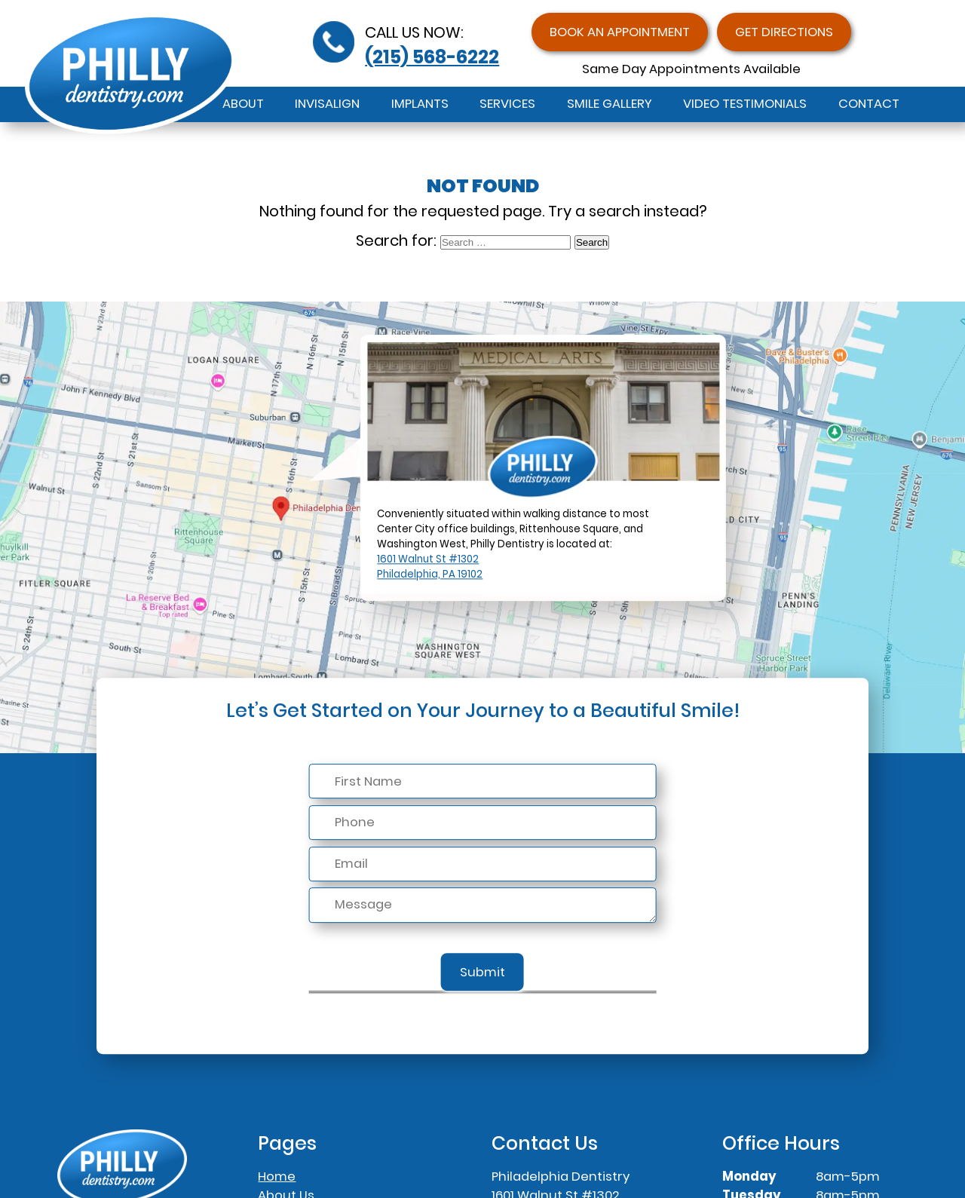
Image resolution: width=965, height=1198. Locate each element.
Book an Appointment (620, 32)
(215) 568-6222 (432, 56)
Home (277, 1176)
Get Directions (784, 32)
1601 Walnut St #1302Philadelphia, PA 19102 (429, 566)
